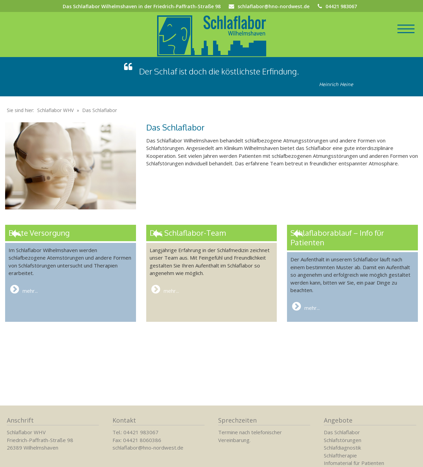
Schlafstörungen (342, 440)
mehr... (24, 297)
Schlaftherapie (340, 455)
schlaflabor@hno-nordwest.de (273, 6)
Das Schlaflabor (342, 432)
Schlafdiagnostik (342, 447)
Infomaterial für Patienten (354, 462)
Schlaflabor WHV (55, 118)
